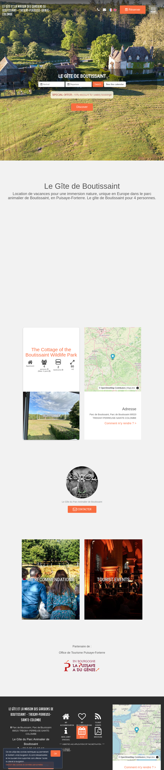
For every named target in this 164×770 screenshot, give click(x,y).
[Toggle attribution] (137, 388)
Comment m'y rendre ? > (120, 423)
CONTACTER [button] (82, 509)
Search (97, 84)
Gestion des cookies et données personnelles (24, 764)
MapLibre (131, 388)
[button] (115, 84)
